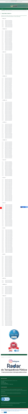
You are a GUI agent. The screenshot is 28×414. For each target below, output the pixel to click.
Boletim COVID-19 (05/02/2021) (8, 292)
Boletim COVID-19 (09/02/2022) (8, 46)
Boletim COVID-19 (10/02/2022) (8, 45)
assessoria (18, 405)
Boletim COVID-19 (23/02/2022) (8, 35)
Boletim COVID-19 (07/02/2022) (8, 48)
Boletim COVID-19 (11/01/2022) (8, 71)
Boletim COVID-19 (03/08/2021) (8, 177)
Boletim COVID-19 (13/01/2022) (8, 69)
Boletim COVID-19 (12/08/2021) (8, 169)
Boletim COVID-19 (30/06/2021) (8, 207)
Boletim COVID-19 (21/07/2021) (8, 189)
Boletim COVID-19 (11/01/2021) (8, 321)
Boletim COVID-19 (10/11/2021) (8, 116)
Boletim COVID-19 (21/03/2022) (8, 23)
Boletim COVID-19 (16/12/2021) (8, 90)
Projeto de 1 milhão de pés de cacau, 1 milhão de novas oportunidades (13, 1)
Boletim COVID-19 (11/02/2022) (8, 44)
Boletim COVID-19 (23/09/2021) (8, 147)
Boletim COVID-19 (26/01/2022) (8, 59)
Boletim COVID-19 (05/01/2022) (8, 75)
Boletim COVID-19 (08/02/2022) (8, 47)
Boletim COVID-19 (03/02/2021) (8, 294)
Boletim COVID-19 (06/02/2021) (8, 291)
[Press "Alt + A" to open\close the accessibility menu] (1, 208)
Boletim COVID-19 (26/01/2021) (8, 305)
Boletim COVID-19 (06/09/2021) (8, 159)
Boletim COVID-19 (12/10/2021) (8, 134)
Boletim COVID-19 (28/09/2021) (8, 145)
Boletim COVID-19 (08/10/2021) (8, 136)
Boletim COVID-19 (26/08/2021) (8, 166)
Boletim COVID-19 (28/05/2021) (8, 233)
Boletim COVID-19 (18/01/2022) (8, 66)
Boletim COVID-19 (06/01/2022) (8, 74)
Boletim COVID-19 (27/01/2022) (8, 58)
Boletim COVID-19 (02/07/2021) (8, 202)
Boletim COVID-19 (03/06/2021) (8, 227)
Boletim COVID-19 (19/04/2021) (8, 266)
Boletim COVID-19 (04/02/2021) (8, 293)
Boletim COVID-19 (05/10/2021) (8, 138)
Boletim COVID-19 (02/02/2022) (8, 51)
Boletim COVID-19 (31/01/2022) (8, 56)
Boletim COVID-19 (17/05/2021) (8, 244)
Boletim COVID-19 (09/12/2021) (8, 95)
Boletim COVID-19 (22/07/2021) (8, 188)
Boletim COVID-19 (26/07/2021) (8, 186)
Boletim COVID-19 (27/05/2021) (8, 234)
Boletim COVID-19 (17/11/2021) (8, 113)
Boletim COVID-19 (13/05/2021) (8, 247)
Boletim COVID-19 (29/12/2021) (8, 81)
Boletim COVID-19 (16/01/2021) (8, 316)
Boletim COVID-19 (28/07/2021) (8, 184)
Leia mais (2, 412)
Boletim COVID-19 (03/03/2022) (8, 29)
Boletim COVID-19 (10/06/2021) (8, 222)
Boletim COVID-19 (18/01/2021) (8, 314)
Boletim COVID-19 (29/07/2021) (8, 183)
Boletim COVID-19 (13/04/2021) (8, 271)
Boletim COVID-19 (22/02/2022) (8, 36)
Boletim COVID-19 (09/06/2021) (8, 223)
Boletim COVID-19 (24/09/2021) (8, 146)
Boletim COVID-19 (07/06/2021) (8, 225)
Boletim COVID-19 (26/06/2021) (8, 210)
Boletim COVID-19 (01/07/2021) (8, 203)
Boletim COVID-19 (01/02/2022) (8, 52)
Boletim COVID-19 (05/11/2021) (8, 119)
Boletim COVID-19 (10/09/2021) (8, 157)
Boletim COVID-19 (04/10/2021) (8, 139)
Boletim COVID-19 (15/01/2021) (8, 317)
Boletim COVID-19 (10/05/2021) (8, 249)
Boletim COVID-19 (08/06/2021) (8, 224)
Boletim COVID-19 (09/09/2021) (8, 158)
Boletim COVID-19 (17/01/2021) (8, 315)
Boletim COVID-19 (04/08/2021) (8, 176)
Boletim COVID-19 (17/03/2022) (8, 24)
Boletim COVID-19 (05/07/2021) (8, 201)
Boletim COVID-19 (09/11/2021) (8, 117)
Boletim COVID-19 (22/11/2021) (8, 111)
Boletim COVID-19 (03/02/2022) (8, 50)
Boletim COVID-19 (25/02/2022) (8, 33)
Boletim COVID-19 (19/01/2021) (8, 313)
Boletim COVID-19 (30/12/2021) (8, 80)
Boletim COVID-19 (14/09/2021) (8, 155)
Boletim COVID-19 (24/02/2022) (8, 34)
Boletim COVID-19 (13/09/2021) (8, 156)
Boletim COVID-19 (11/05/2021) (8, 248)
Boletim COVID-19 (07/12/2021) (8, 96)
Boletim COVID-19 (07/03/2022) (8, 28)
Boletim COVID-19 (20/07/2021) (8, 190)
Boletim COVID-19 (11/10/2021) (8, 135)
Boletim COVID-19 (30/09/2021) (8, 144)
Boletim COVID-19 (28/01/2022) (8, 57)
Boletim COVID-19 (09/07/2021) (8, 198)
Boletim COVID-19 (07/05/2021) (8, 250)
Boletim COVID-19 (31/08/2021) (8, 164)
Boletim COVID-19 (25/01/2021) (8, 306)
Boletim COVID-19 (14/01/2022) (8, 68)
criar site (5, 405)
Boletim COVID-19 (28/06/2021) (8, 209)
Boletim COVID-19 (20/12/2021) (8, 88)
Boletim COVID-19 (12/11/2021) (8, 115)
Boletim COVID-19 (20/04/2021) (8, 265)
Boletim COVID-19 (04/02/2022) (8, 49)
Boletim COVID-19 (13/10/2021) (8, 133)
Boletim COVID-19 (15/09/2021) (8, 154)
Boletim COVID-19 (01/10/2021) (8, 140)
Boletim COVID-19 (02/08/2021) (8, 178)
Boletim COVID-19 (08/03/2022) (8, 27)
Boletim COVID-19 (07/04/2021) (8, 274)
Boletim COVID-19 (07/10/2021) (8, 137)
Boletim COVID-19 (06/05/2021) (8, 251)
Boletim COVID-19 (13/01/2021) (8, 319)
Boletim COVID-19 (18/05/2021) (8, 243)
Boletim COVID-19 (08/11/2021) (8, 118)
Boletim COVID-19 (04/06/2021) (8, 226)
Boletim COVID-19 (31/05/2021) (8, 232)
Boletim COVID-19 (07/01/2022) (8, 73)
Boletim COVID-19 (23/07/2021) (8, 187)
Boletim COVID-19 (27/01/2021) (8, 304)
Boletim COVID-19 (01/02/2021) (8, 296)
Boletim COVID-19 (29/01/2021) (8, 302)
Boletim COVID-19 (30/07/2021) (8, 182)
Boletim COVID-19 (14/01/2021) (8, 318)
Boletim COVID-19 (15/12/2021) (8, 91)
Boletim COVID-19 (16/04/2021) (8, 267)
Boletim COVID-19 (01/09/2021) (8, 160)
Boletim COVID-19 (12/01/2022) (8, 70)
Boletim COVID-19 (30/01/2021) (8, 301)
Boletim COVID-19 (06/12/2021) (8, 97)
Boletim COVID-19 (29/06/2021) (8, 208)
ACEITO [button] (5, 412)
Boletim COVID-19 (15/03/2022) (8, 25)
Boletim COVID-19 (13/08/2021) (8, 168)
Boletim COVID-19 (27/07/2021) (8, 185)
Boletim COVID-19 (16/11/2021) (8, 114)
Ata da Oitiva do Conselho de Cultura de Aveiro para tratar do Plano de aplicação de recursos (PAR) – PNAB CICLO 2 (13, 393)
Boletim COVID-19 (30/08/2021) (8, 165)
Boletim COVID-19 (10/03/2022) (8, 26)
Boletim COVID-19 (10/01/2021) (8, 322)
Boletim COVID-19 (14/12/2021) (8, 92)
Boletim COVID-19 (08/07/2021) (8, 199)
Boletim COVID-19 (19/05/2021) (8, 242)
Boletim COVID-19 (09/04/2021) (8, 272)
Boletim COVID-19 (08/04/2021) (8, 273)
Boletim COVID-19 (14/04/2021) (8, 270)
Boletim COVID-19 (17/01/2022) (8, 67)
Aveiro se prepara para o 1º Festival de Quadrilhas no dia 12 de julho (8, 395)
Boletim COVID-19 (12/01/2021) (8, 320)
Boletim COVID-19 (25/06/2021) (8, 211)
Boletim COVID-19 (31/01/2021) (8, 300)
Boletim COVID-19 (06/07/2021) (8, 200)
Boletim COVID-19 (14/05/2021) (8, 246)
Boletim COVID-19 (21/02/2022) (8, 37)
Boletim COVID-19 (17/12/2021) (8, 89)
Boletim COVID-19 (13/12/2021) (8, 93)
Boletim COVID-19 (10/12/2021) (8, 94)
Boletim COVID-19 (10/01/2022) (8, 72)
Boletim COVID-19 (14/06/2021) (8, 220)
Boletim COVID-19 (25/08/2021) (8, 167)
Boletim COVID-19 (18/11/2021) (8, 112)
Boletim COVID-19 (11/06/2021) (8, 221)
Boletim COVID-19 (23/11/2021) (8, 110)
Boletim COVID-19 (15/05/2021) (8, 245)
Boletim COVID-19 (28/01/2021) (8, 303)
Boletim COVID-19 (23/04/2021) (8, 264)
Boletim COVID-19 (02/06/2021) (8, 228)
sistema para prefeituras (10, 405)
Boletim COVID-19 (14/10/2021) (8, 132)
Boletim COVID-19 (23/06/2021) (8, 212)
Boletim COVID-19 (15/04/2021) (8, 269)
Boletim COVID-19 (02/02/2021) (8, 295)
